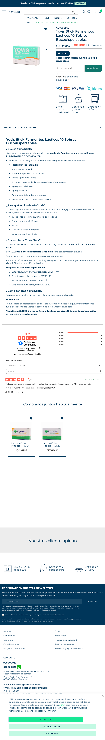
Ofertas (72, 18)
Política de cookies (64, 644)
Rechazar (52, 733)
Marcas (32, 18)
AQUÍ (62, 705)
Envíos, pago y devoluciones (69, 648)
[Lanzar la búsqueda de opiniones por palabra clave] (100, 371)
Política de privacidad (48, 610)
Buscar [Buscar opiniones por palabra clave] (52, 371)
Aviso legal (60, 635)
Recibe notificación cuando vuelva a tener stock (76, 59)
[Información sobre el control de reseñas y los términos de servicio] (40, 348)
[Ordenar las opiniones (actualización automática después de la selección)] (54, 365)
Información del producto (20, 127)
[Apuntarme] (92, 601)
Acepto (67, 78)
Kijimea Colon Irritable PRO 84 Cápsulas (20, 446)
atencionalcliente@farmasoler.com (22, 684)
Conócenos (9, 635)
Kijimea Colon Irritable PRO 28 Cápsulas (51, 446)
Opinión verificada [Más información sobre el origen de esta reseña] (94, 379)
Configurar (52, 726)
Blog (57, 631)
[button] (46, 49)
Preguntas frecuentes (14, 648)
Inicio (29, 22)
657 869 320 (12, 667)
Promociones (52, 18)
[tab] (52, 127)
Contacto (8, 640)
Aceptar (45, 719)
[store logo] (15, 12)
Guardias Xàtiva (11, 644)
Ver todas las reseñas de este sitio (27, 354)
